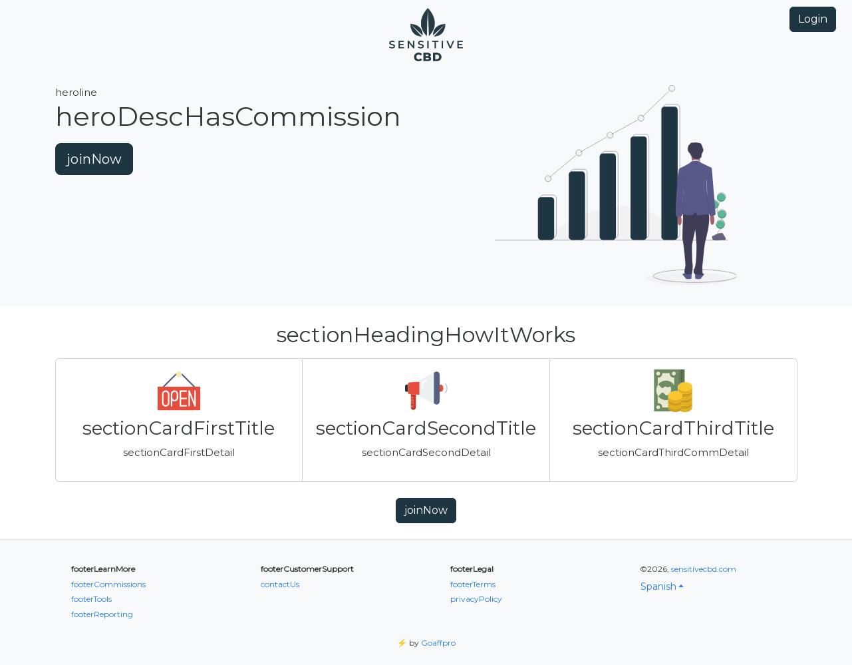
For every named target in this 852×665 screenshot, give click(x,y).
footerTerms (473, 584)
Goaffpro (438, 643)
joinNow (94, 159)
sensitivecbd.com (703, 569)
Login (812, 19)
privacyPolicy (476, 599)
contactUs (280, 584)
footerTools (91, 599)
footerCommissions (108, 584)
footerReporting (102, 614)
